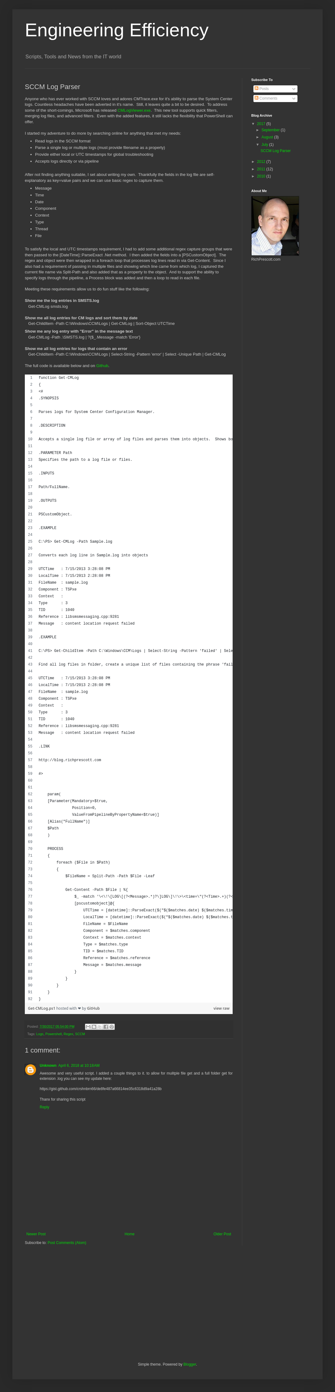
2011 (261, 169)
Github (102, 365)
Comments (266, 98)
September (271, 130)
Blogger (189, 1364)
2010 (261, 176)
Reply (44, 1107)
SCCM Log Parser (276, 151)
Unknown (48, 1065)
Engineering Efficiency (117, 30)
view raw (221, 1008)
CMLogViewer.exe (134, 110)
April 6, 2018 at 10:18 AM (79, 1065)
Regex (68, 1034)
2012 (261, 161)
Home (130, 1234)
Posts (262, 89)
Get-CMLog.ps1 (42, 1008)
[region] (129, 689)
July (265, 144)
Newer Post (36, 1234)
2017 (261, 124)
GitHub (93, 1008)
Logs (39, 1034)
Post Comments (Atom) (66, 1243)
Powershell (53, 1034)
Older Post (222, 1234)
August (267, 137)
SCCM (80, 1034)
